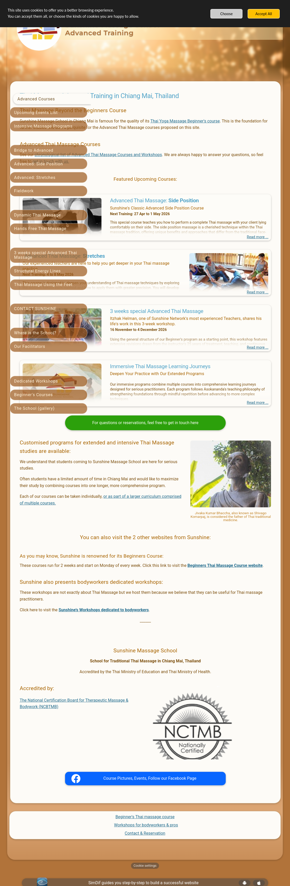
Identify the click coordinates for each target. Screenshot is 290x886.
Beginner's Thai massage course (145, 806)
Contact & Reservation (145, 822)
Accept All (263, 13)
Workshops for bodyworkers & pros (146, 814)
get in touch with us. (203, 167)
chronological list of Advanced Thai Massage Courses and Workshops (178, 161)
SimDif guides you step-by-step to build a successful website (143, 872)
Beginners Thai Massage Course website (143, 573)
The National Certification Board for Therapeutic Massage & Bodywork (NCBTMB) (131, 715)
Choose (226, 13)
